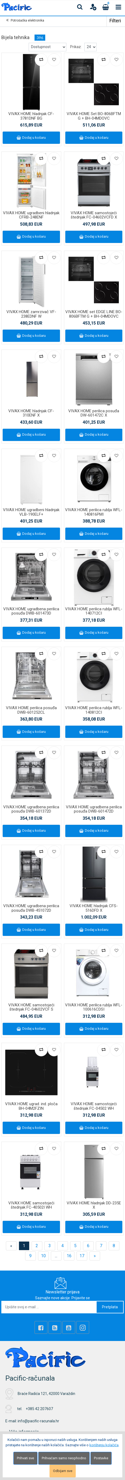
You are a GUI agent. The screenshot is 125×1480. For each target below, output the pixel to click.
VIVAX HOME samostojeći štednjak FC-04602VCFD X (94, 215)
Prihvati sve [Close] (25, 1458)
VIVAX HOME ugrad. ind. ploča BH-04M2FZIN (31, 1106)
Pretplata (110, 1307)
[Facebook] (41, 1327)
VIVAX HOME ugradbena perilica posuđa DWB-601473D (31, 611)
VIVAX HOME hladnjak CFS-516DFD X (94, 908)
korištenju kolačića (104, 1445)
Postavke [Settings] (101, 1458)
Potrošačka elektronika (27, 20)
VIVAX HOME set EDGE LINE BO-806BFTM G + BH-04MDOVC (93, 314)
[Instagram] (82, 1327)
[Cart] (105, 7)
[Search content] (80, 7)
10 (43, 1255)
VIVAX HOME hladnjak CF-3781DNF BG (31, 116)
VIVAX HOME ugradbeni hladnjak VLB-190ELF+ (31, 512)
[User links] (92, 7)
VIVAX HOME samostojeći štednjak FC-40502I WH (31, 1205)
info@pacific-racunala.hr (38, 1421)
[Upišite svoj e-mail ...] (49, 1307)
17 (81, 1255)
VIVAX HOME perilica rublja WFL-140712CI (93, 611)
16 (69, 1255)
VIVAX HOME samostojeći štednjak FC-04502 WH (94, 1106)
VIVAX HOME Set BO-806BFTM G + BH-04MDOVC (94, 116)
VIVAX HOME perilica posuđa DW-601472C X (93, 413)
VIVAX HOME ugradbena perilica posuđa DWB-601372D (31, 809)
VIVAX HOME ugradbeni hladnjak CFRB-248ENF (31, 215)
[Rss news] (54, 1327)
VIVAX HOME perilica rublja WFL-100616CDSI (93, 1007)
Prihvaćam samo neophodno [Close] (64, 1458)
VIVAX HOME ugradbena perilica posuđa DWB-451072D (31, 908)
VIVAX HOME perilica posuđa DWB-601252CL (31, 710)
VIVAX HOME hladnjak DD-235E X (94, 1205)
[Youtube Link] (68, 1327)
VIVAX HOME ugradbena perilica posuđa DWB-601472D (94, 809)
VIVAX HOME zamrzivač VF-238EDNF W (31, 314)
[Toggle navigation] (118, 7)
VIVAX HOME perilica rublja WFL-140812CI (93, 710)
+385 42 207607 (39, 1409)
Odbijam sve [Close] (62, 1471)
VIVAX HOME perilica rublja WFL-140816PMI (93, 512)
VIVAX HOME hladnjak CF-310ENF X (31, 413)
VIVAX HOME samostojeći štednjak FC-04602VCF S (31, 1007)
